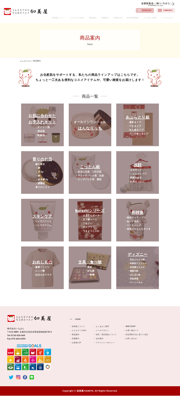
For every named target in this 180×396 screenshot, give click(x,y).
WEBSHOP (144, 10)
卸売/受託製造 (133, 18)
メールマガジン (167, 18)
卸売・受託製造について (109, 334)
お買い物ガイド (137, 330)
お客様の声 (119, 18)
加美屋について (62, 18)
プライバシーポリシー (108, 342)
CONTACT (167, 10)
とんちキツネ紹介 (80, 18)
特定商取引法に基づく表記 (143, 334)
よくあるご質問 (150, 18)
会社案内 (102, 338)
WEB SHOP (135, 326)
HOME (78, 319)
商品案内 (96, 18)
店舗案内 (107, 18)
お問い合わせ (136, 338)
